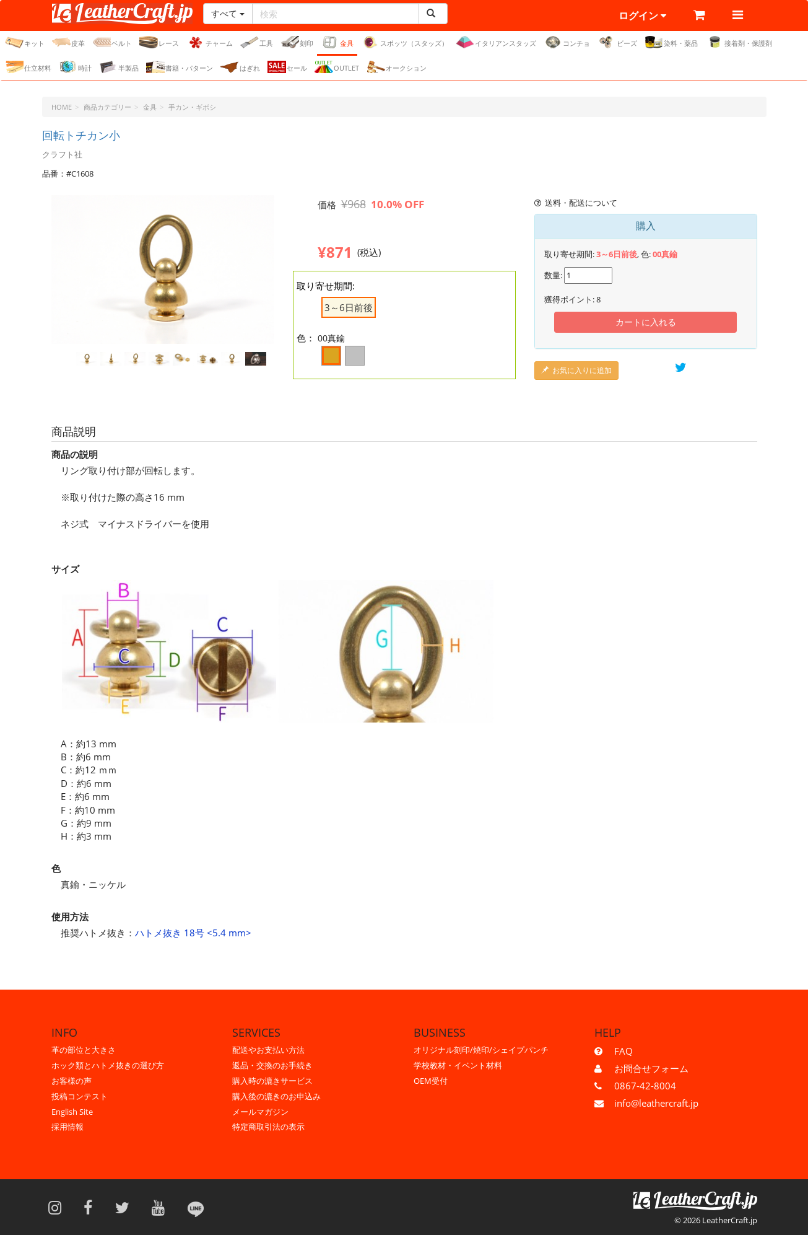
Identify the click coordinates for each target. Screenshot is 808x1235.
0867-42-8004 (645, 1085)
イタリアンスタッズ (496, 42)
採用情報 (67, 1126)
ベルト (112, 42)
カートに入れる (645, 322)
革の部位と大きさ (83, 1049)
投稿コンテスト (79, 1096)
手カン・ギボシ (192, 107)
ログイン (642, 15)
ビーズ (617, 42)
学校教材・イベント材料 (458, 1065)
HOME (61, 107)
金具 (337, 42)
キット (25, 42)
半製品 (119, 67)
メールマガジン (260, 1111)
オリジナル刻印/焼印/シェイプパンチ (481, 1049)
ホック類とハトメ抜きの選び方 (107, 1065)
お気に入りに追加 (576, 370)
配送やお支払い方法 (268, 1049)
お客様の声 (71, 1080)
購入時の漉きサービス (272, 1080)
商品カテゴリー (107, 107)
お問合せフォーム (651, 1068)
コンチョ (567, 42)
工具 (256, 42)
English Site (72, 1111)
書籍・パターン (179, 67)
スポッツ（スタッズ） (404, 42)
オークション (397, 67)
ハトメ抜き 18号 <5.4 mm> (193, 932)
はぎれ (240, 67)
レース (159, 42)
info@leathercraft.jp (656, 1103)
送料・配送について (576, 202)
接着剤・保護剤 (738, 42)
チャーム (209, 42)
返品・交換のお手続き (272, 1065)
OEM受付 (431, 1080)
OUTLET (337, 67)
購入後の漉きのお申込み (276, 1096)
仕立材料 (28, 67)
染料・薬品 (671, 42)
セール (287, 67)
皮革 (68, 42)
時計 (75, 67)
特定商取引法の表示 (268, 1126)
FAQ (623, 1051)
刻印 (296, 42)
